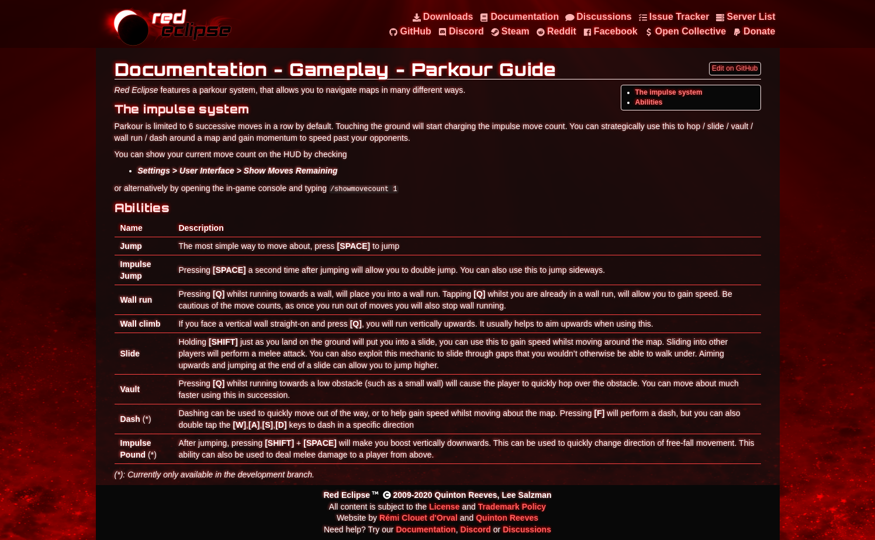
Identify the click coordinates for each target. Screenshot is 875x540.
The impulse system (669, 92)
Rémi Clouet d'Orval (418, 517)
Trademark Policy (512, 506)
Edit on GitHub (735, 68)
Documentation (425, 529)
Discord (476, 529)
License (444, 506)
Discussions (527, 529)
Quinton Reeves (507, 517)
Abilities (649, 102)
